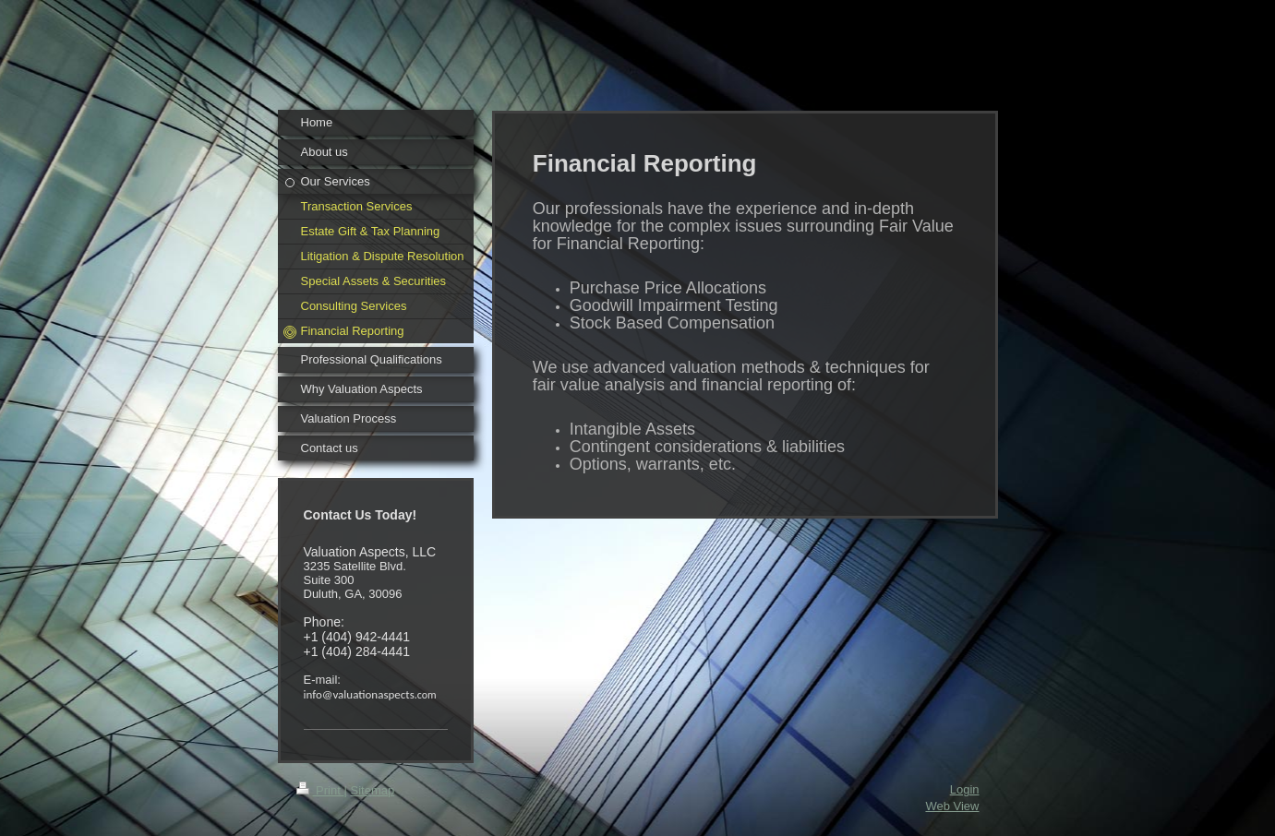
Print (320, 790)
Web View (952, 806)
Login (965, 789)
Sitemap (372, 790)
